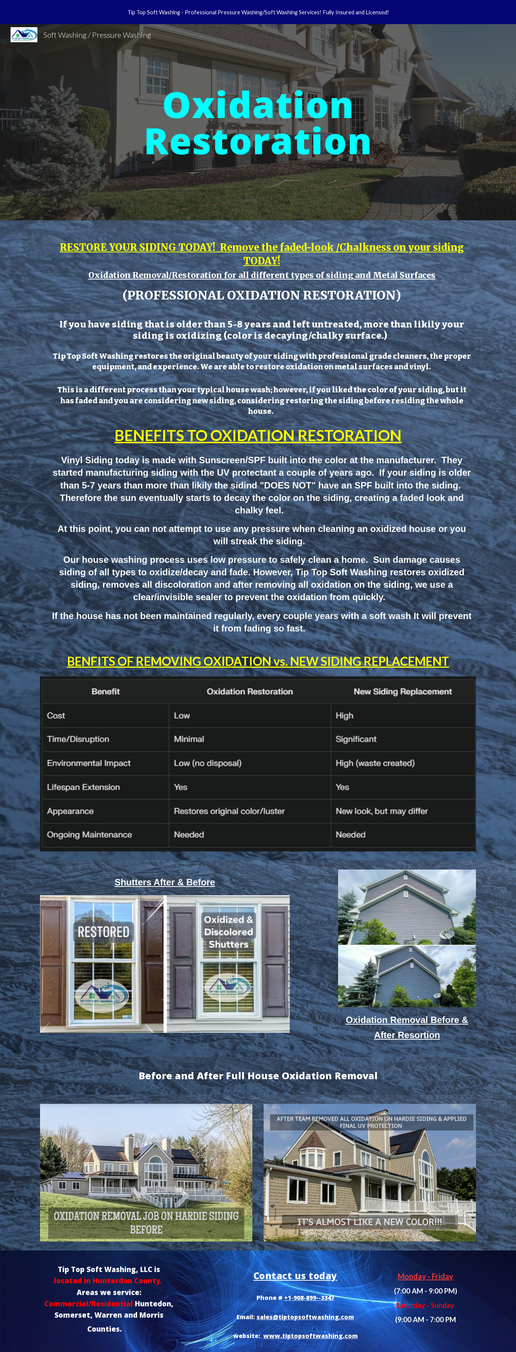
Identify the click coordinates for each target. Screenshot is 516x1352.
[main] (258, 122)
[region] (258, 12)
